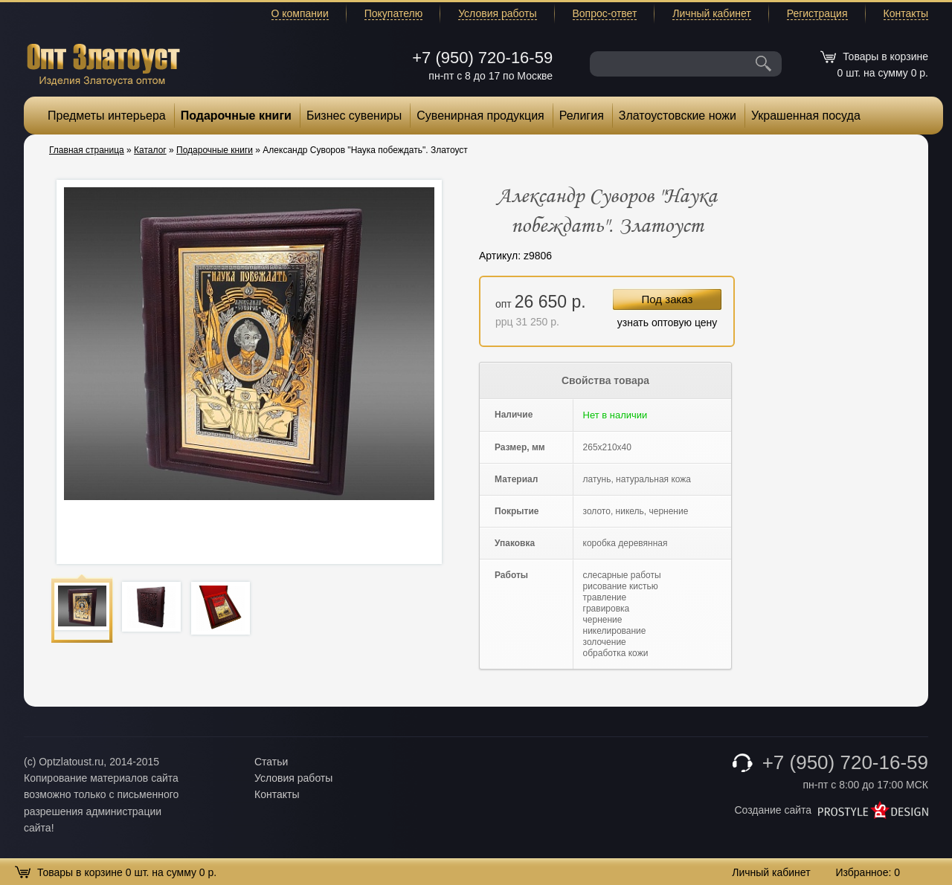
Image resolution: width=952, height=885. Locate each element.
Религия (581, 115)
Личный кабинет (711, 13)
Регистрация (817, 13)
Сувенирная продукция (480, 115)
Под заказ (667, 299)
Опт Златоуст (103, 62)
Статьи (271, 762)
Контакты (906, 13)
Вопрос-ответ (605, 13)
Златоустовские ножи (677, 115)
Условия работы (497, 13)
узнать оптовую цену (667, 322)
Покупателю (393, 13)
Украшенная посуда (806, 115)
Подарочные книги (236, 115)
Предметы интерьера (107, 115)
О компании (300, 13)
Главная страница (86, 150)
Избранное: (867, 872)
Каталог (150, 150)
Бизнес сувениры (354, 115)
